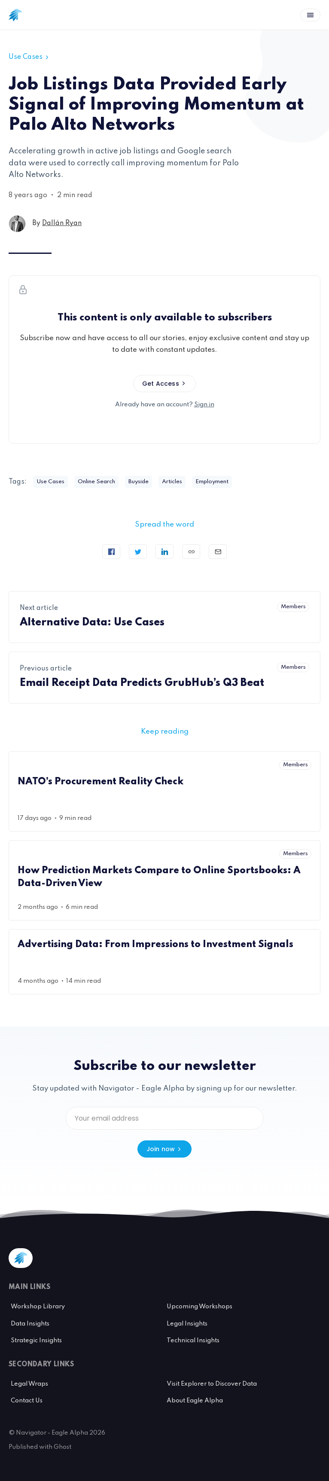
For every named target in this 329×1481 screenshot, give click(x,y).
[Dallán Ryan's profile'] (17, 223)
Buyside (138, 482)
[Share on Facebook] (111, 551)
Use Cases (29, 57)
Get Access (164, 383)
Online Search (96, 482)
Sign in (204, 405)
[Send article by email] (218, 551)
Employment (211, 482)
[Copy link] (191, 551)
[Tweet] (138, 551)
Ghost (62, 1447)
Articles (172, 482)
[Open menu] (310, 15)
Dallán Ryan (62, 223)
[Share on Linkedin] (164, 551)
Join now (164, 1149)
